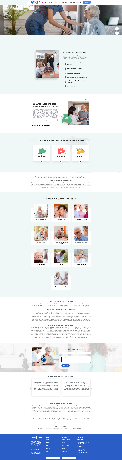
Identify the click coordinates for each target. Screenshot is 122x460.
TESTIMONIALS (61, 157)
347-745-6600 (65, 422)
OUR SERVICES (42, 157)
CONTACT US (80, 157)
